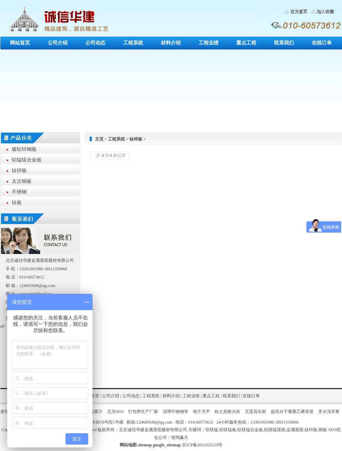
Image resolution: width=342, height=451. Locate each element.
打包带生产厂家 (143, 411)
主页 (99, 139)
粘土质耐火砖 (227, 411)
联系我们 (284, 43)
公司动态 (95, 43)
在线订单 (322, 43)
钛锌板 (136, 139)
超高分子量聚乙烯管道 (292, 411)
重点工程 (246, 43)
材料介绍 (171, 43)
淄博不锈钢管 (175, 411)
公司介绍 (58, 43)
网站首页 (20, 43)
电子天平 (201, 411)
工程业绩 (209, 43)
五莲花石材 (255, 411)
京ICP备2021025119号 (202, 444)
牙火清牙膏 (329, 411)
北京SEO (115, 411)
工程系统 (133, 43)
